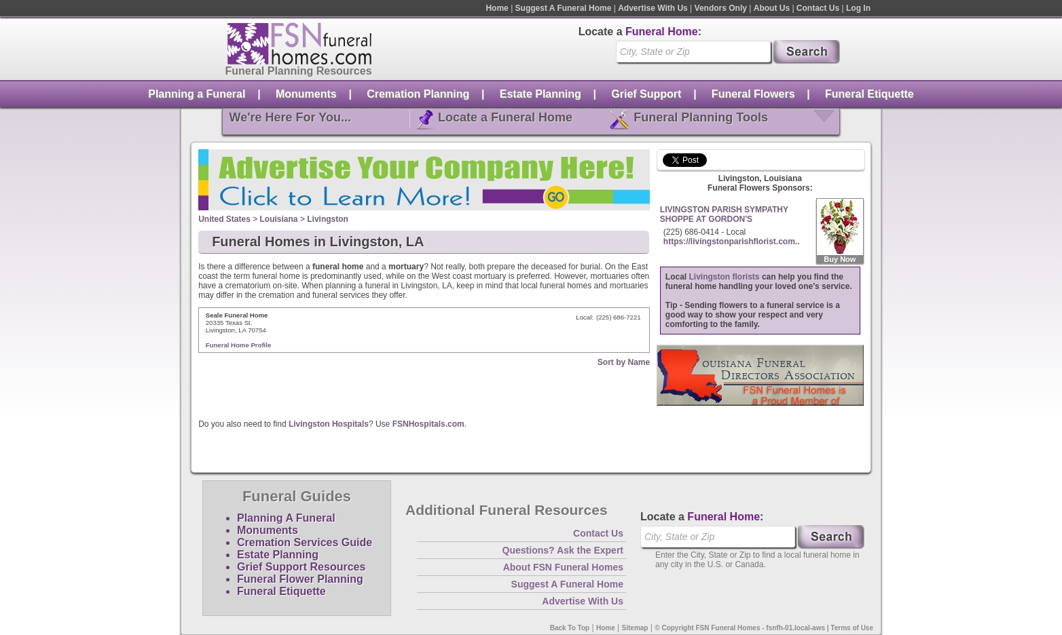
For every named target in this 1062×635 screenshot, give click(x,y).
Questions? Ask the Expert (562, 550)
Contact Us (817, 8)
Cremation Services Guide (304, 542)
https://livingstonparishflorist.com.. (731, 241)
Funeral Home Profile (239, 345)
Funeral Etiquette (869, 94)
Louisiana (279, 219)
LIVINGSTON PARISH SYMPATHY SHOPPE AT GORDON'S (724, 214)
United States (224, 219)
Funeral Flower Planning (300, 579)
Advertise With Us (653, 8)
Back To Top (570, 628)
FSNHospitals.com (428, 424)
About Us (772, 8)
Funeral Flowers (753, 94)
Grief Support (646, 94)
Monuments (306, 94)
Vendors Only (721, 8)
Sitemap (635, 628)
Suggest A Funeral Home (563, 8)
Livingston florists (724, 277)
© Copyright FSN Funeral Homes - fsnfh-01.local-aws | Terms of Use (764, 628)
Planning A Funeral (286, 518)
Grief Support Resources (301, 567)
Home (497, 8)
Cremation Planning (418, 94)
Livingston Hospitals (329, 424)
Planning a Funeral (196, 94)
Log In (858, 8)
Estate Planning (540, 94)
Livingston (327, 219)
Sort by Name (624, 362)
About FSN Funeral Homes (563, 567)
